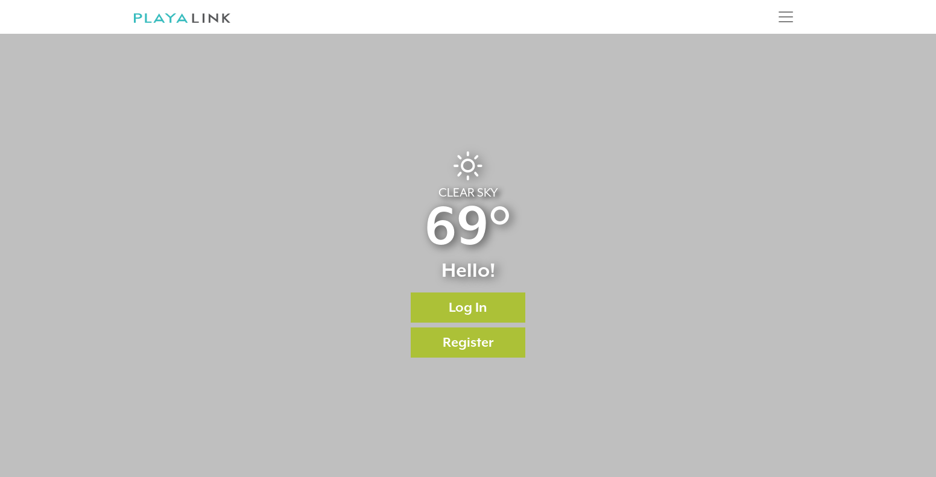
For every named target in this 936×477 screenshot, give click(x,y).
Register (468, 342)
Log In (468, 307)
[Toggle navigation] (786, 16)
